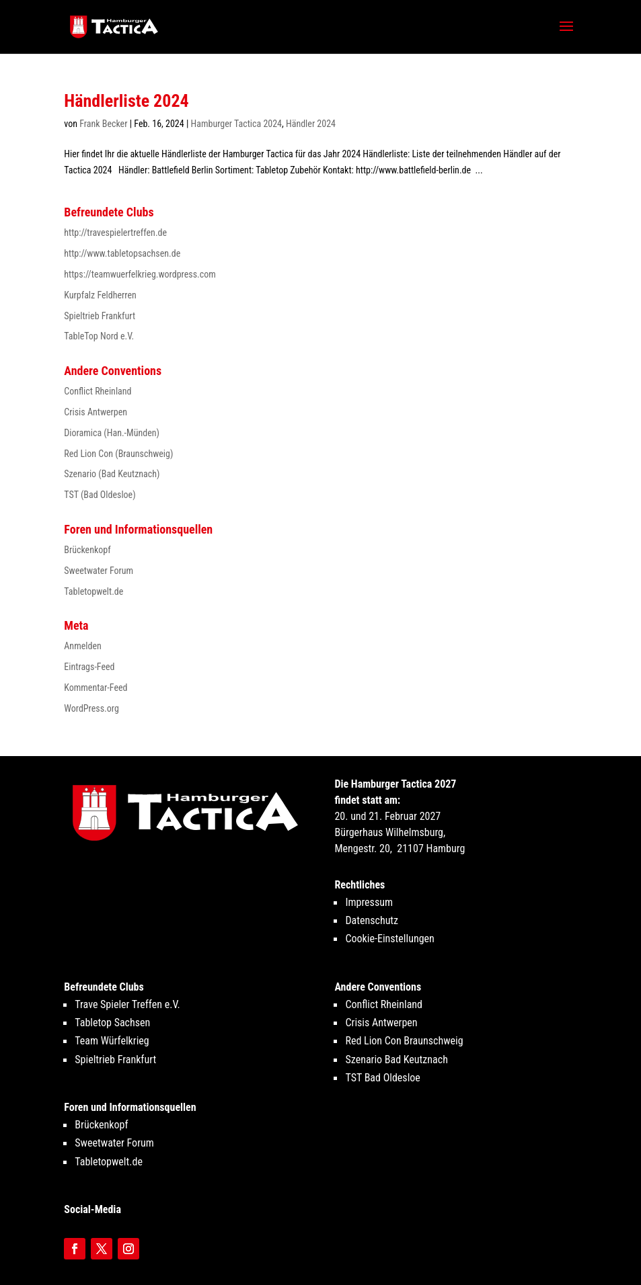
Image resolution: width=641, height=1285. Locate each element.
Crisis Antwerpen (95, 412)
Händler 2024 (311, 123)
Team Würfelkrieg (112, 1040)
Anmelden (82, 645)
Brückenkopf (87, 549)
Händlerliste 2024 (126, 101)
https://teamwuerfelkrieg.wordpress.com (140, 274)
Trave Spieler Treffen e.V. (127, 1004)
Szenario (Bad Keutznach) (111, 473)
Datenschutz (371, 920)
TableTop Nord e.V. (99, 336)
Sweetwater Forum (98, 570)
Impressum (369, 902)
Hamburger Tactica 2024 (236, 123)
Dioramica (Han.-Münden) (111, 432)
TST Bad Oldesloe (382, 1077)
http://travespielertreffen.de (115, 232)
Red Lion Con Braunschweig (404, 1040)
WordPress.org (91, 708)
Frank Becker (103, 123)
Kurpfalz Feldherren (100, 295)
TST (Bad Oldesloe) (99, 494)
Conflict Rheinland (97, 391)
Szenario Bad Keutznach (396, 1059)
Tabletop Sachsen (112, 1022)
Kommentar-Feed (95, 687)
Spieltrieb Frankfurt (99, 315)
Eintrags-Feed (89, 666)
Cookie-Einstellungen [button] (389, 938)
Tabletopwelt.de (93, 591)
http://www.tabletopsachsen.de (122, 253)
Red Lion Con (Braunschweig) (118, 453)
